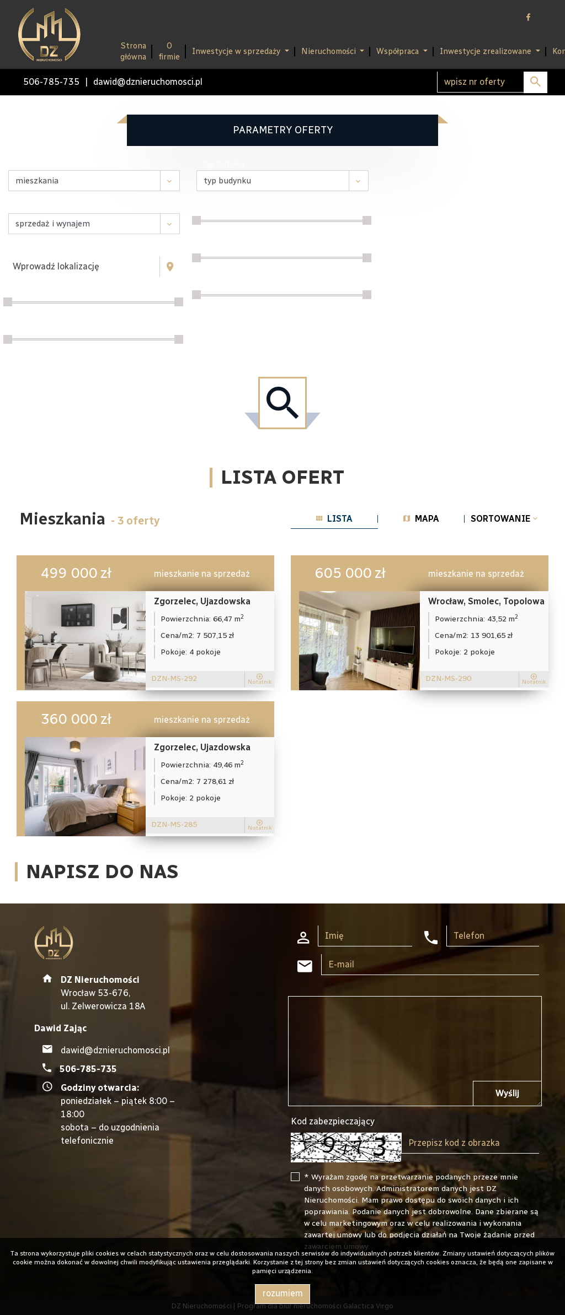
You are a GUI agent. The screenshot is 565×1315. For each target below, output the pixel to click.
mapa (421, 518)
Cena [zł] (28, 293)
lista (334, 518)
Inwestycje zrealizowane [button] (487, 51)
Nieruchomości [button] (329, 51)
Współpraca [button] (398, 51)
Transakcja (32, 207)
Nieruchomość (37, 164)
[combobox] (84, 266)
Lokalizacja (32, 250)
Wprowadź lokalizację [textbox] (56, 266)
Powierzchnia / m (43, 329)
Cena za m (220, 248)
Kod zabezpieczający (333, 1121)
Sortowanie (505, 518)
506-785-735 (51, 82)
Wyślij (507, 1093)
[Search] (492, 82)
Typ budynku (223, 164)
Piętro (212, 286)
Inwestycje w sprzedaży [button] (237, 51)
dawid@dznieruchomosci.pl (147, 82)
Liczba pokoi (223, 211)
